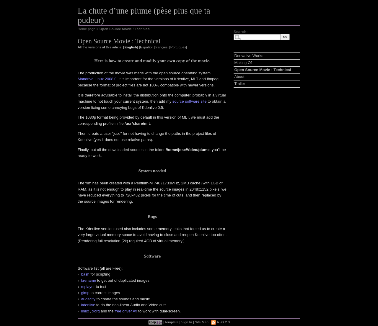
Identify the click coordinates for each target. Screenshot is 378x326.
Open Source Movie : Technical (262, 70)
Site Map (201, 322)
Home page (86, 29)
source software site (189, 101)
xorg (96, 311)
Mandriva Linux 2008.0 (97, 79)
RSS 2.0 (220, 322)
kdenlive (88, 305)
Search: (241, 32)
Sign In (186, 322)
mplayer (88, 286)
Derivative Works (248, 55)
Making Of (243, 62)
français (161, 47)
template (171, 322)
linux (85, 311)
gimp (85, 293)
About (239, 76)
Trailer (239, 83)
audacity (88, 299)
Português (178, 47)
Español (146, 47)
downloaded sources (126, 150)
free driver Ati (126, 311)
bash (85, 274)
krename (88, 280)
